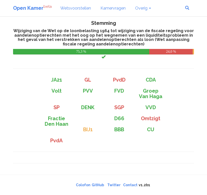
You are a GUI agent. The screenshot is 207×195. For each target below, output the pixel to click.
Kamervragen (113, 8)
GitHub (98, 185)
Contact (130, 185)
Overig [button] (143, 8)
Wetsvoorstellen (75, 8)
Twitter (114, 185)
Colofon (83, 185)
